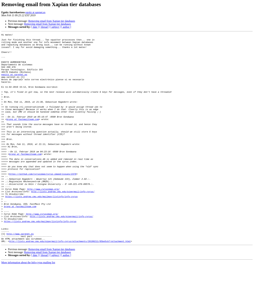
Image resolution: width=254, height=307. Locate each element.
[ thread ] (44, 27)
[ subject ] (55, 27)
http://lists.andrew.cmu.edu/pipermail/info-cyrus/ (62, 223)
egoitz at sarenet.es (35, 12)
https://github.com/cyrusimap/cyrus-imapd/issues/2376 (42, 202)
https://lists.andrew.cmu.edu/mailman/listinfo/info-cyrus (41, 229)
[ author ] (66, 27)
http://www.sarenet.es (20, 273)
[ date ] (35, 27)
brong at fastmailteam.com (22, 136)
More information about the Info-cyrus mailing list (28, 304)
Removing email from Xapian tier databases (51, 21)
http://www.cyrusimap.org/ (43, 220)
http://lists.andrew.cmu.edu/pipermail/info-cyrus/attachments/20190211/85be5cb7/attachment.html (70, 282)
